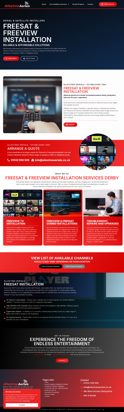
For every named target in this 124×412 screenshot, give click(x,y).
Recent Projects (78, 4)
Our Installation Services (59, 4)
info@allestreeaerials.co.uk (60, 354)
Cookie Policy (26, 401)
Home (44, 4)
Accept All (22, 405)
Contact (90, 4)
